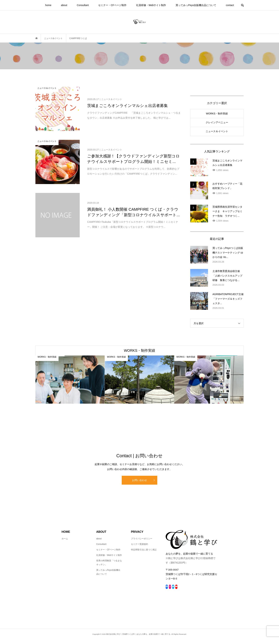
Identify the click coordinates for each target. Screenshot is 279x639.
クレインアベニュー (217, 122)
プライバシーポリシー (141, 538)
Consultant (83, 5)
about (64, 5)
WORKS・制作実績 (217, 113)
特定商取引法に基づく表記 (144, 549)
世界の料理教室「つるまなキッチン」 (109, 562)
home (48, 5)
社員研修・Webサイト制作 (151, 5)
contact (230, 5)
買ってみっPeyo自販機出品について (196, 5)
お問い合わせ (139, 480)
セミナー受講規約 (139, 544)
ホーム (65, 538)
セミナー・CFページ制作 (112, 5)
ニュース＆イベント (217, 131)
